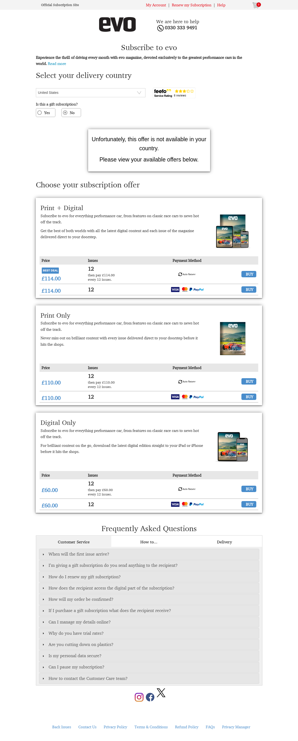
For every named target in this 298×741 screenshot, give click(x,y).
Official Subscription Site (60, 5)
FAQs (210, 726)
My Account (156, 4)
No (72, 112)
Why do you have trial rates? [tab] (72, 633)
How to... (148, 542)
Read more (57, 63)
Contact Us (87, 726)
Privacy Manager (236, 726)
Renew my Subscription (191, 4)
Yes (47, 112)
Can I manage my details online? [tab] (76, 622)
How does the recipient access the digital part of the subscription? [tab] (108, 588)
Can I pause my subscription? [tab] (72, 667)
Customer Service (74, 542)
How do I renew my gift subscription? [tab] (81, 577)
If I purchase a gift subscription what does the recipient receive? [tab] (106, 610)
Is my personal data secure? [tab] (71, 655)
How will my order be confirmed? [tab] (77, 599)
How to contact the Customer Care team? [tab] (84, 678)
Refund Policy (186, 726)
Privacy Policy (115, 726)
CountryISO (46, 85)
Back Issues (61, 726)
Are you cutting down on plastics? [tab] (77, 644)
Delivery (224, 542)
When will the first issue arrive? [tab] (75, 554)
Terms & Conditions (151, 726)
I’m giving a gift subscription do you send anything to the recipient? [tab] (109, 565)
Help (221, 4)
